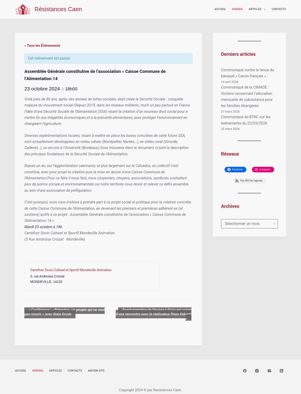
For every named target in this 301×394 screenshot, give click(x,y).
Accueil (220, 9)
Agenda (237, 9)
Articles (258, 9)
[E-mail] (269, 366)
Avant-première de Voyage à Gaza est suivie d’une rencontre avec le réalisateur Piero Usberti (152, 312)
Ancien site (96, 366)
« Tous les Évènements (42, 45)
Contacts (279, 9)
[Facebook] (244, 366)
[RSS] (281, 366)
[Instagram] (257, 366)
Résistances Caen (58, 9)
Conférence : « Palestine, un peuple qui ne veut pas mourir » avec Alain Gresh (62, 312)
